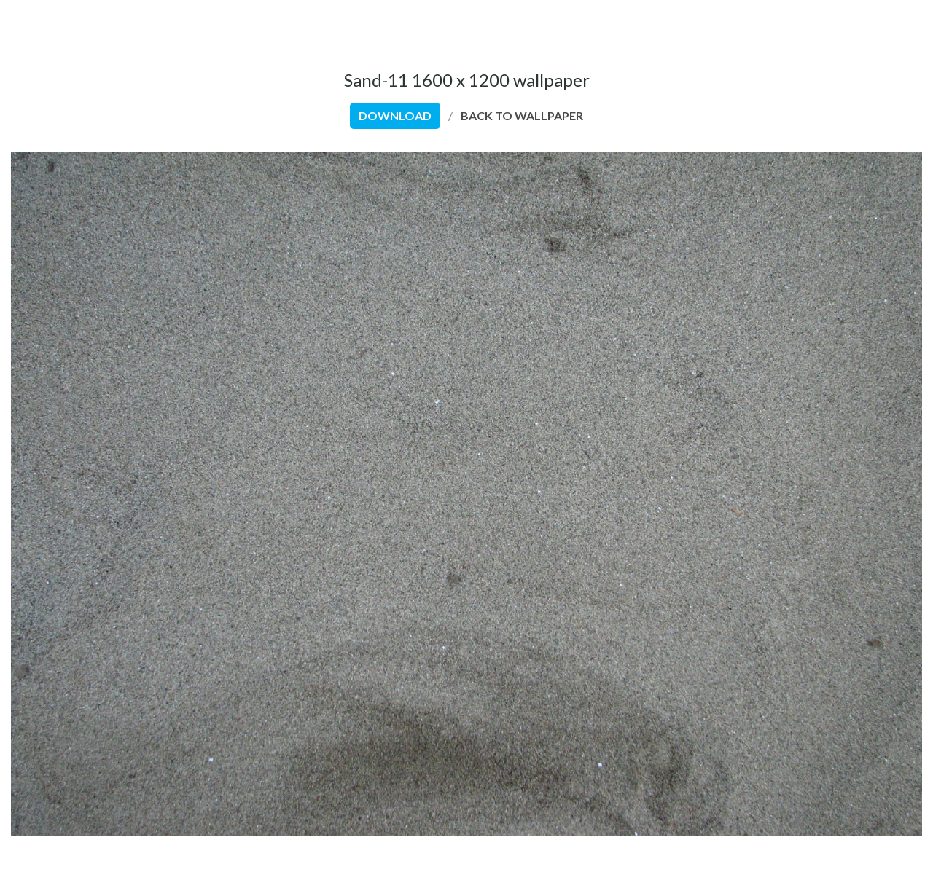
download (395, 115)
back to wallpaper (522, 115)
